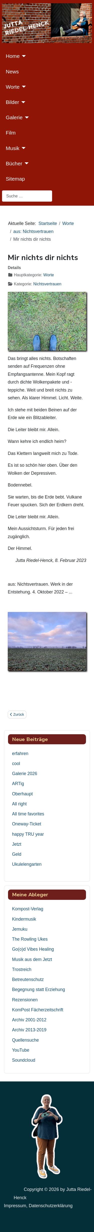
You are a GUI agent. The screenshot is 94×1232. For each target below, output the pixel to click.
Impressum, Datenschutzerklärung (38, 1205)
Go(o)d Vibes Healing (33, 949)
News (12, 71)
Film (11, 133)
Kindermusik (24, 919)
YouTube (20, 1050)
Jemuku (19, 929)
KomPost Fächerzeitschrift (37, 1009)
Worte (13, 87)
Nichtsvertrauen (47, 284)
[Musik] (22, 148)
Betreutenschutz (28, 979)
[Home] (23, 56)
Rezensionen (25, 999)
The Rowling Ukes (30, 939)
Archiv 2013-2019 (29, 1029)
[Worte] (23, 87)
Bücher (14, 163)
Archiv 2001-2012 (29, 1019)
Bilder (12, 102)
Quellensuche (25, 1040)
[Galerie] (26, 117)
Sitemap (15, 179)
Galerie (14, 117)
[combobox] (27, 196)
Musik (12, 148)
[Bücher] (25, 163)
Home (13, 56)
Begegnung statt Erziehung (38, 989)
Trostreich (21, 969)
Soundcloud (23, 1060)
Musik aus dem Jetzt (32, 959)
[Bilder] (22, 102)
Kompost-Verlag (27, 908)
